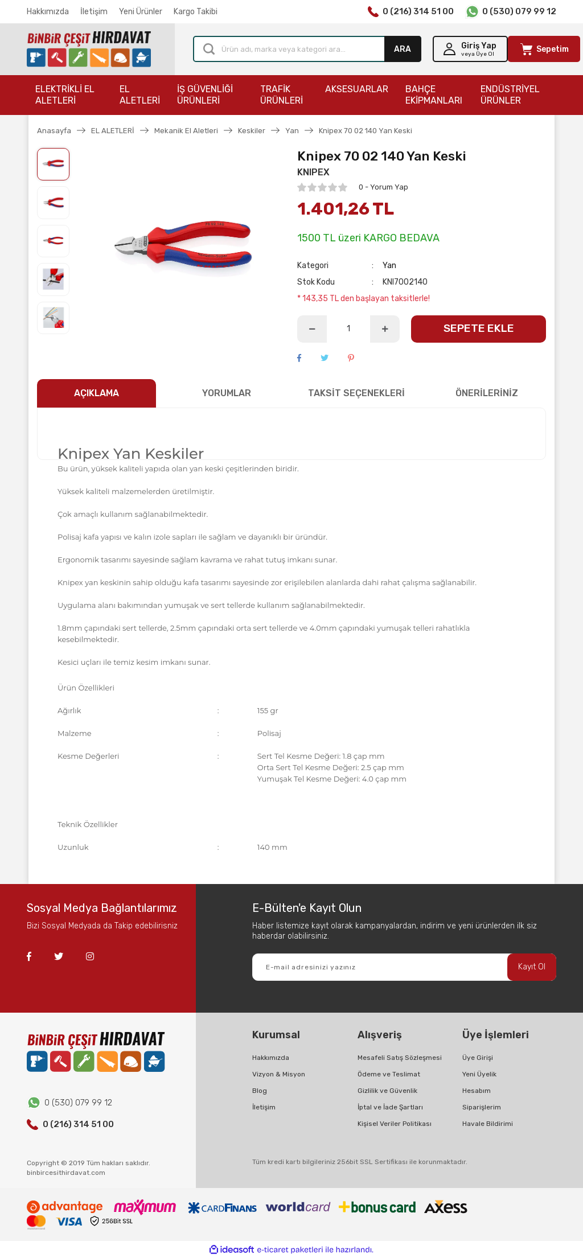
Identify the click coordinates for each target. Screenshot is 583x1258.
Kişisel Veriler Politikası (395, 1124)
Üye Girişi (477, 1058)
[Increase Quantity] (385, 329)
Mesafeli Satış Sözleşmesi (400, 1058)
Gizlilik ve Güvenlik (387, 1091)
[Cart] (544, 49)
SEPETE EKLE (479, 328)
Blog (259, 1091)
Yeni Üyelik (479, 1074)
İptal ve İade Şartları (390, 1107)
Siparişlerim (481, 1107)
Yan (389, 265)
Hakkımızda (48, 12)
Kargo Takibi (195, 12)
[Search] (307, 49)
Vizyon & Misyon (278, 1074)
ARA (402, 49)
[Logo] (89, 49)
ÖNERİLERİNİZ (486, 393)
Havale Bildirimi (487, 1124)
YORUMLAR (226, 393)
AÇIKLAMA (96, 393)
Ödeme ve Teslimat (389, 1074)
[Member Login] (470, 49)
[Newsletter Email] (404, 967)
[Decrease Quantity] (312, 329)
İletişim (94, 12)
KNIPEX (313, 172)
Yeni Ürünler (140, 12)
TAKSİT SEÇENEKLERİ (356, 393)
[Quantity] (348, 329)
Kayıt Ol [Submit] (531, 967)
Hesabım (476, 1091)
